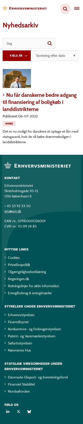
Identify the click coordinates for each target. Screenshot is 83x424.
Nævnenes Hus (19, 350)
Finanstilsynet (18, 322)
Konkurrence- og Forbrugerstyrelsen (34, 329)
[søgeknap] (49, 43)
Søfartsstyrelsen (20, 343)
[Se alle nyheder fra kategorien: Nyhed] (9, 123)
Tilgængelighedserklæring (27, 272)
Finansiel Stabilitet (21, 384)
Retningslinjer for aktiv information (33, 286)
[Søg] (29, 43)
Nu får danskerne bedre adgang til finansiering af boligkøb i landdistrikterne (40, 102)
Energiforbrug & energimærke (30, 293)
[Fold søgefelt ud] (65, 9)
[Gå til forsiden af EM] (23, 9)
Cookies (14, 258)
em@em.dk (12, 211)
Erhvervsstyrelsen (21, 315)
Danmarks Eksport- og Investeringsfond (38, 377)
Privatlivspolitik (19, 265)
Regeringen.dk (18, 279)
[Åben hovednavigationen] (78, 9)
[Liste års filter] (17, 55)
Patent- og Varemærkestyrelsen (31, 336)
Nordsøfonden (19, 391)
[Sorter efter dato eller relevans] (55, 55)
